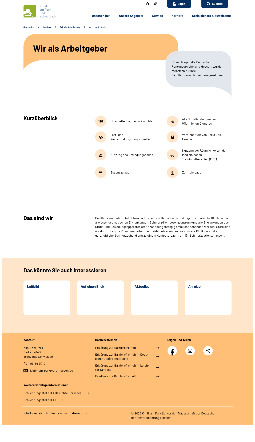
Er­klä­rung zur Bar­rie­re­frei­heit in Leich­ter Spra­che (122, 367)
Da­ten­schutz (78, 413)
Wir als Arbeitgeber (70, 27)
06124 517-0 (38, 363)
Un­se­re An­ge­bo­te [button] (131, 16)
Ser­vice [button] (157, 16)
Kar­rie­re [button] (177, 16)
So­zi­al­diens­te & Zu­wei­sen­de (212, 16)
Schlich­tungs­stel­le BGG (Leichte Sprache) (52, 393)
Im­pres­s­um (59, 413)
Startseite (28, 27)
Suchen (217, 4)
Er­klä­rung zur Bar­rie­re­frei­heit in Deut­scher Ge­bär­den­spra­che (121, 356)
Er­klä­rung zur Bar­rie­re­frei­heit (115, 347)
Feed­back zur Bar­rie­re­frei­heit (115, 376)
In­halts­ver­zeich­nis (36, 413)
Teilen (208, 350)
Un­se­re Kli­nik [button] (101, 16)
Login (179, 4)
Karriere (47, 27)
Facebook (173, 348)
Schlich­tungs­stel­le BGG (39, 400)
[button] (214, 4)
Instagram (191, 348)
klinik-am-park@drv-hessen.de (51, 370)
